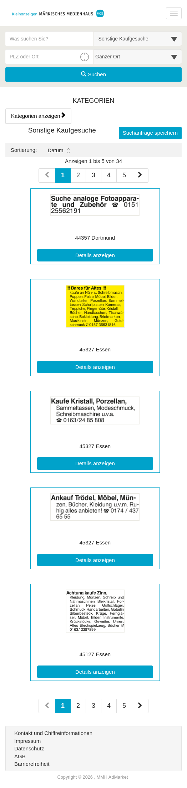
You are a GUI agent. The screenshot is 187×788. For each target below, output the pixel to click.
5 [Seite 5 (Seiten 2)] (124, 705)
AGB (20, 756)
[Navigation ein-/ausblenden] (174, 13)
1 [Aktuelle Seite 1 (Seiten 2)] (63, 705)
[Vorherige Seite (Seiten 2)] (47, 706)
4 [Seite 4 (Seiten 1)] (109, 175)
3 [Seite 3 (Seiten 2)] (93, 705)
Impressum (27, 741)
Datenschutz (29, 748)
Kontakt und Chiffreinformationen (53, 733)
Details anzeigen (111, 254)
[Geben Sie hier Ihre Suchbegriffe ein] (49, 39)
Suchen (93, 74)
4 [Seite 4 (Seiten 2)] (109, 705)
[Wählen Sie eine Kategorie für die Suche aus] (138, 39)
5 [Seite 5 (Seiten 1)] (124, 175)
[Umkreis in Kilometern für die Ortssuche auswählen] (138, 56)
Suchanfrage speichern (150, 133)
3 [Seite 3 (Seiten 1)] (93, 175)
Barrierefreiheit (31, 764)
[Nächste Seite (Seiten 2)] (140, 706)
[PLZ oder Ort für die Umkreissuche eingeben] (49, 56)
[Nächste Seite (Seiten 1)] (140, 175)
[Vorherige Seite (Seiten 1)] (47, 175)
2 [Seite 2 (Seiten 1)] (78, 175)
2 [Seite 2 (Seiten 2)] (78, 705)
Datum (58, 150)
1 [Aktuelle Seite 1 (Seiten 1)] (63, 174)
